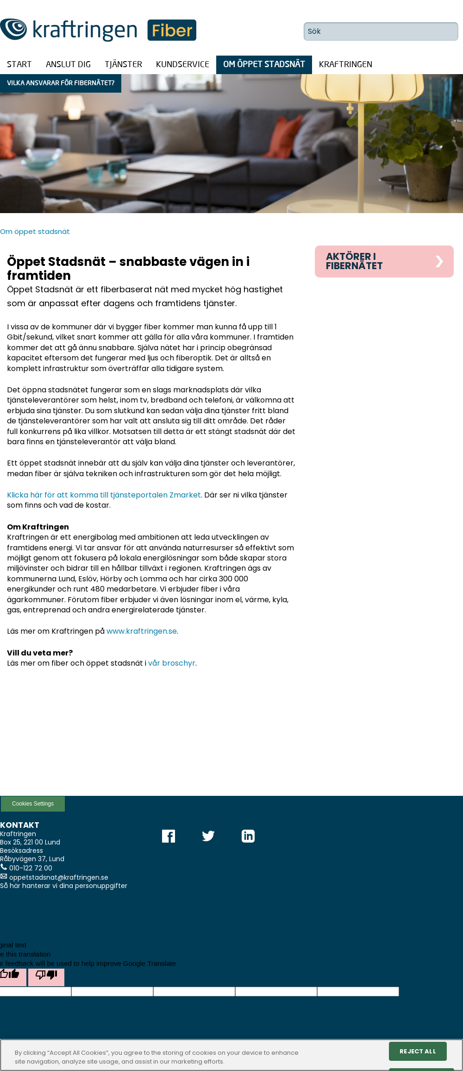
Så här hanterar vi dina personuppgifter (63, 885)
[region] (231, 1055)
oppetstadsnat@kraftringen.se (58, 877)
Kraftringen (345, 65)
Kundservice (182, 65)
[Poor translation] (46, 977)
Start (19, 65)
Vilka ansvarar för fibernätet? (60, 83)
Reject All (418, 1051)
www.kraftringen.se (141, 631)
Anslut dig (68, 65)
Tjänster (123, 65)
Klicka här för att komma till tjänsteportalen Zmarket (104, 495)
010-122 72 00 (30, 868)
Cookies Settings (33, 803)
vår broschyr (171, 663)
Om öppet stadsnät (264, 65)
